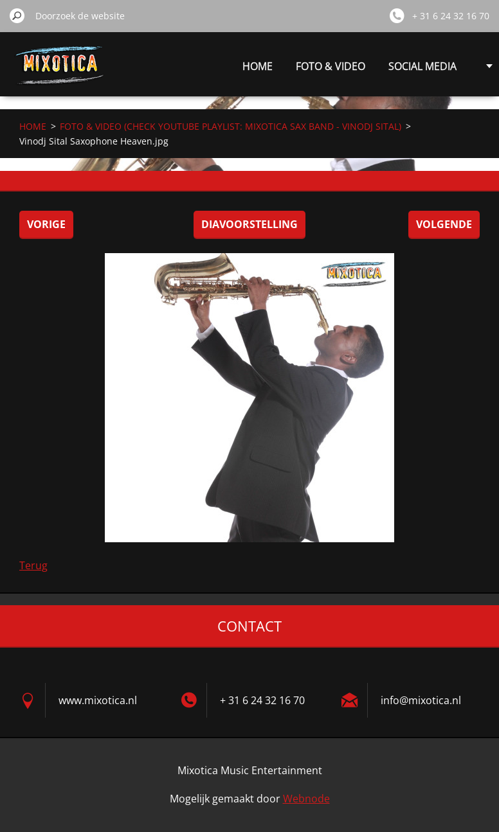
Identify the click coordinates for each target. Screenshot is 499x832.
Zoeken (17, 15)
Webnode (306, 799)
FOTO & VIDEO (330, 66)
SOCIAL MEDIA (422, 66)
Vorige (46, 224)
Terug (33, 565)
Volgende (444, 224)
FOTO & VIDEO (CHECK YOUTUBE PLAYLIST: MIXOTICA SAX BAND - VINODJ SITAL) (230, 126)
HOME (257, 66)
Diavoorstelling (249, 224)
